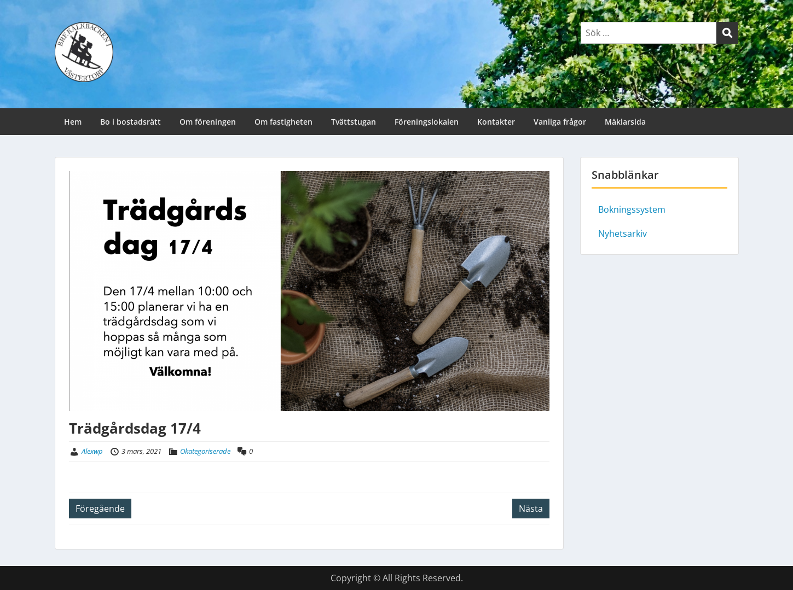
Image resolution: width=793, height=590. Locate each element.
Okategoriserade (205, 451)
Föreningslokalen (427, 121)
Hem (73, 121)
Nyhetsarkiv (622, 233)
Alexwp (92, 451)
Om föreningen (208, 121)
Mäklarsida (625, 121)
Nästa (531, 509)
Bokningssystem (631, 209)
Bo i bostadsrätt (130, 121)
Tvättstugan (353, 121)
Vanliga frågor (560, 121)
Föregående (100, 509)
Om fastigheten (283, 121)
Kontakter (496, 121)
